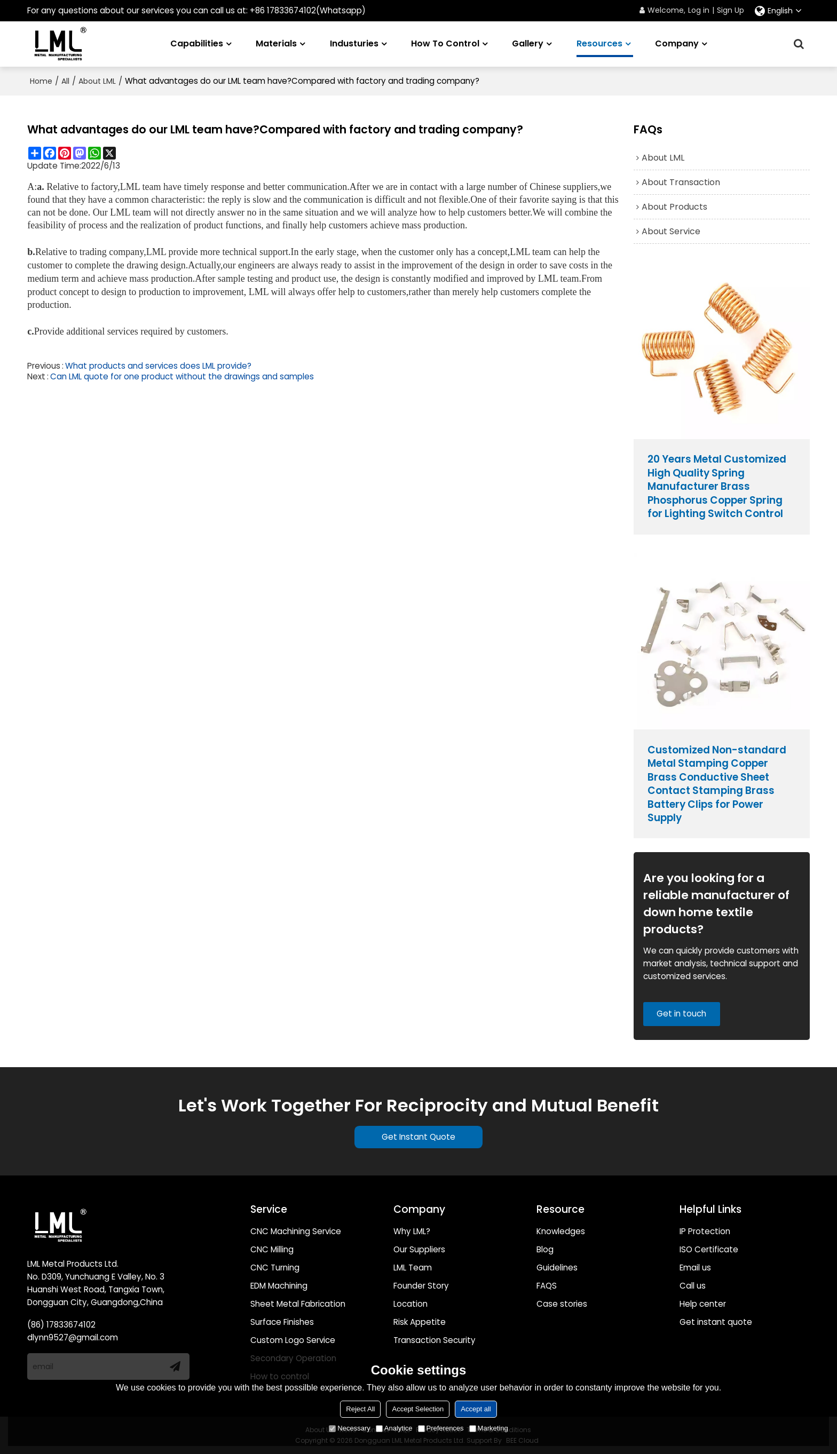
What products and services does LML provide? (158, 366)
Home (41, 81)
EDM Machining (278, 1285)
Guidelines (557, 1267)
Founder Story (421, 1285)
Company (677, 43)
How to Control (445, 43)
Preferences (441, 1428)
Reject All (360, 1409)
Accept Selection (418, 1409)
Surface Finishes (282, 1322)
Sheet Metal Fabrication (297, 1303)
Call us (693, 1285)
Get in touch (681, 1013)
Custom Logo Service (292, 1340)
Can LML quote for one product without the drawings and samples (182, 376)
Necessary (349, 1428)
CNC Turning (274, 1267)
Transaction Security (434, 1340)
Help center (703, 1303)
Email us (695, 1267)
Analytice (394, 1428)
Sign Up (730, 10)
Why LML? (411, 1231)
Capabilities (196, 43)
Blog (545, 1249)
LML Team (412, 1267)
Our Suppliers (419, 1249)
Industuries (354, 43)
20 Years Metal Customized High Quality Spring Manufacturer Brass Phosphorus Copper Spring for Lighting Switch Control (717, 486)
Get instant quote (716, 1322)
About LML (97, 81)
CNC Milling (272, 1249)
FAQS (546, 1285)
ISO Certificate (709, 1249)
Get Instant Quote (418, 1136)
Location (410, 1303)
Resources (605, 47)
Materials (276, 43)
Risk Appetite (419, 1322)
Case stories (561, 1303)
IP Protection (705, 1231)
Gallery (527, 43)
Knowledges (560, 1231)
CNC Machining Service (295, 1231)
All (65, 81)
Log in (698, 10)
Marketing (488, 1428)
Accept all (476, 1409)
